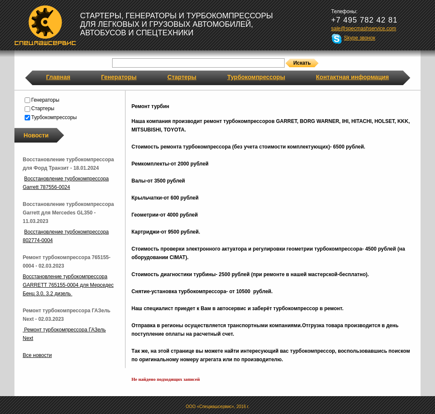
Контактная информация (352, 77)
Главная (58, 77)
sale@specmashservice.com (363, 28)
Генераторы (118, 77)
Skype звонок (360, 38)
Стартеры (181, 77)
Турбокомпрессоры (256, 77)
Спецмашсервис (45, 25)
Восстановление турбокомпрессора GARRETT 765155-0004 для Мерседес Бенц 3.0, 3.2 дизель (68, 285)
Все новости (37, 355)
